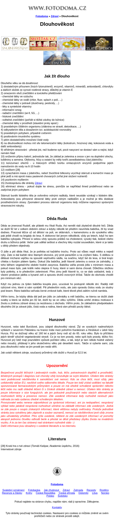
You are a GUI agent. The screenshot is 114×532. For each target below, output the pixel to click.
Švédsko (62, 496)
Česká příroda (67, 493)
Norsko (105, 493)
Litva (94, 493)
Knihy (29, 493)
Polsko (50, 496)
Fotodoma (42, 16)
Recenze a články (12, 493)
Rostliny (104, 490)
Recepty (91, 490)
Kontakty (57, 507)
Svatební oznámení (13, 490)
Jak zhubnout (51, 490)
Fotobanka (34, 490)
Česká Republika (45, 493)
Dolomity (83, 493)
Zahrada (78, 490)
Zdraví (55, 16)
